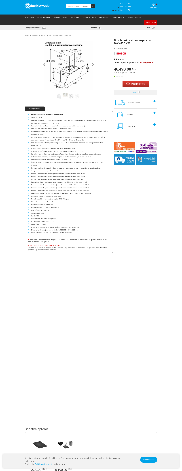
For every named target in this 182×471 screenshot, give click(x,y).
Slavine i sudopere (134, 17)
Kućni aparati (104, 17)
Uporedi (134, 92)
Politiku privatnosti (43, 464)
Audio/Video (75, 17)
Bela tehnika (29, 17)
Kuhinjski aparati (89, 17)
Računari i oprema (60, 17)
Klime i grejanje (118, 17)
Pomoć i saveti (151, 23)
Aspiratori (43, 35)
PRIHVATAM (148, 459)
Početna (27, 35)
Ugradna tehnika (43, 17)
